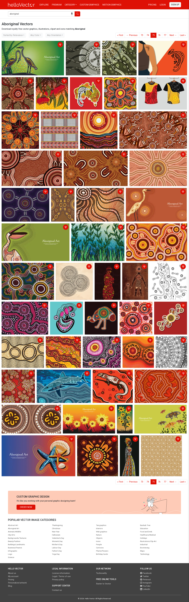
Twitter (144, 576)
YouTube (145, 586)
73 (142, 35)
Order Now (26, 507)
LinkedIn (145, 589)
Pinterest (145, 579)
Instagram (146, 583)
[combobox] (14, 35)
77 (165, 35)
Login (163, 4)
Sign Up (175, 4)
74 (148, 35)
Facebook (145, 573)
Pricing (152, 4)
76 (159, 35)
